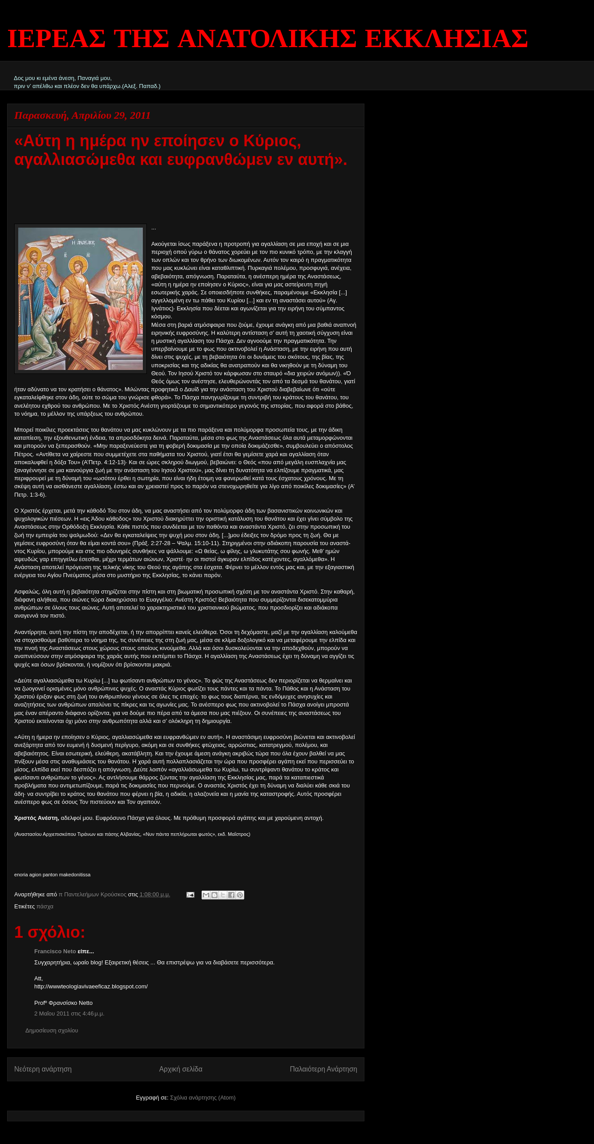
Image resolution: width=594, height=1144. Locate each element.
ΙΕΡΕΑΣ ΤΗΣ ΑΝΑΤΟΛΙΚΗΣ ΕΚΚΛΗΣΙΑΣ (268, 40)
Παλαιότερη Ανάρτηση (323, 1069)
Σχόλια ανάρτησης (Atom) (202, 1097)
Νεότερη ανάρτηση (43, 1069)
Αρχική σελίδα (180, 1069)
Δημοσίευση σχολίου (51, 1030)
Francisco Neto (55, 951)
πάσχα (44, 906)
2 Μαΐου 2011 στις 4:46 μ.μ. (69, 1013)
